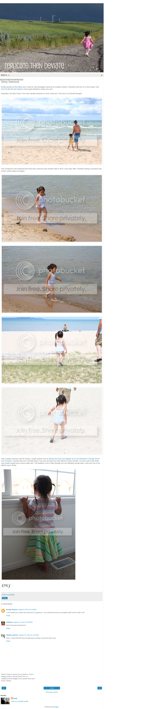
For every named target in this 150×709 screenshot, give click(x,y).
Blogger (56, 707)
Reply (8, 615)
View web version (52, 692)
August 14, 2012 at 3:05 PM (22, 622)
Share (4, 598)
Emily (15, 698)
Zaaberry (20, 89)
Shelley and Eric (12, 635)
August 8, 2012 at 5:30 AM (27, 609)
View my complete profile (19, 701)
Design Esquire (12, 609)
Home (52, 688)
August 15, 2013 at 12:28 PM (29, 635)
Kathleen (9, 622)
